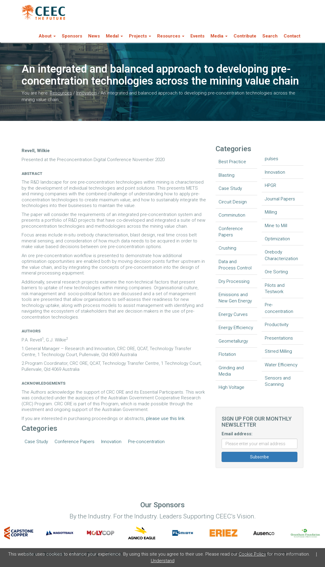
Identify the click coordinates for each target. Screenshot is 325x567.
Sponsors (72, 36)
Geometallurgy (233, 341)
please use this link (165, 418)
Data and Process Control (235, 265)
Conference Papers (74, 441)
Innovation (86, 93)
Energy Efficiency (236, 327)
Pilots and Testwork (275, 288)
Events (197, 36)
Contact (292, 36)
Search (270, 36)
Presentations (279, 338)
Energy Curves (233, 314)
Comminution (232, 215)
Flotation (227, 354)
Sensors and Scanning (278, 381)
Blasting (226, 175)
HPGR (270, 185)
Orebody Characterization (281, 255)
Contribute (245, 36)
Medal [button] (114, 36)
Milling (271, 212)
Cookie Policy (252, 554)
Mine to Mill (276, 225)
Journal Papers (280, 199)
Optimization (277, 239)
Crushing (227, 248)
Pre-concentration (146, 441)
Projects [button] (140, 36)
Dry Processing (234, 281)
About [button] (47, 36)
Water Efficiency (281, 365)
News (94, 36)
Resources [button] (170, 36)
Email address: (237, 433)
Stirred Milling (278, 351)
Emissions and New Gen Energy (235, 298)
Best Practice (232, 161)
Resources (61, 93)
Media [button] (219, 36)
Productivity (276, 324)
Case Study (36, 441)
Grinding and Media (231, 371)
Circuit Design (233, 202)
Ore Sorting (276, 271)
